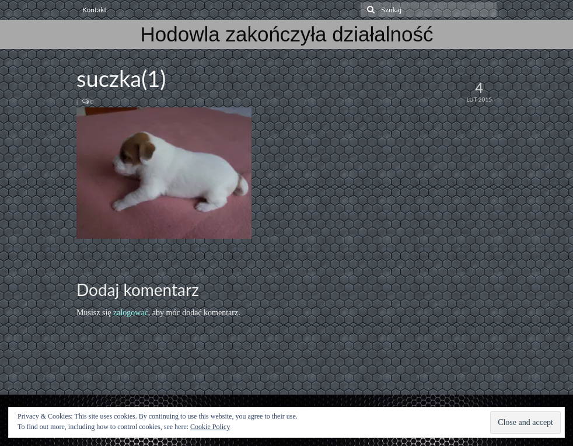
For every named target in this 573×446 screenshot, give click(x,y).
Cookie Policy (210, 427)
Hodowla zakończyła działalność (287, 34)
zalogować (130, 312)
